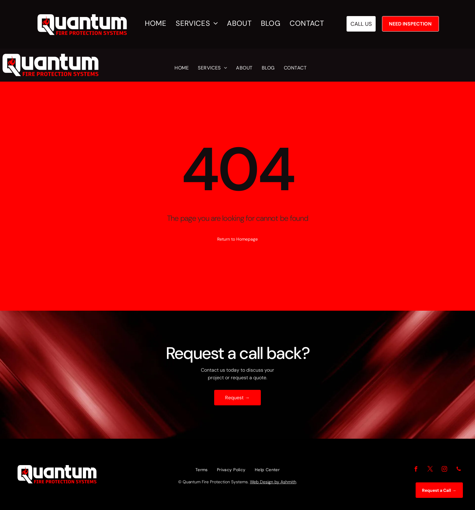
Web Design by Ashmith (273, 482)
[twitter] (430, 470)
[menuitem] (158, 23)
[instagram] (444, 470)
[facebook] (416, 470)
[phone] (458, 470)
